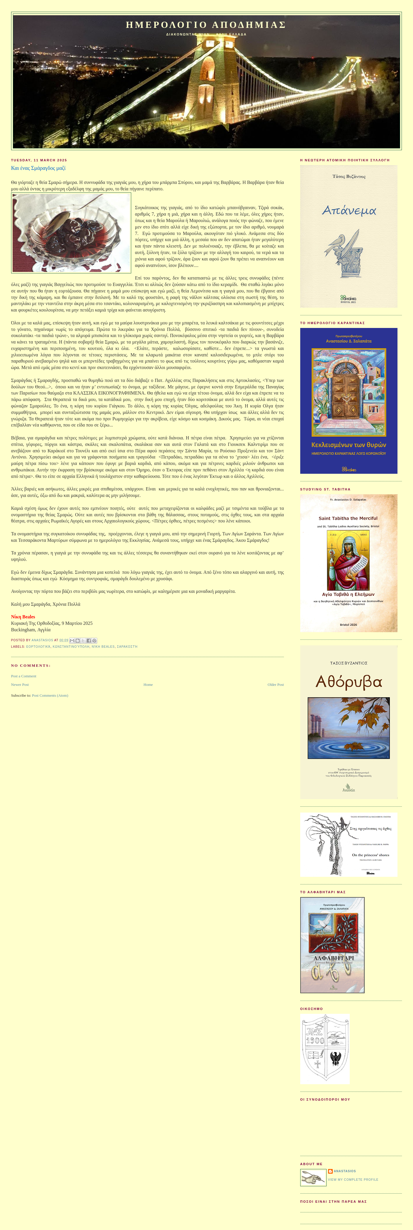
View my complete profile (353, 1179)
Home (148, 684)
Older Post (276, 684)
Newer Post (20, 684)
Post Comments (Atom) (50, 695)
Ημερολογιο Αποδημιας (206, 25)
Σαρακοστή (127, 646)
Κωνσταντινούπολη (71, 646)
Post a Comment (23, 676)
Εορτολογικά (38, 646)
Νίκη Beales (103, 646)
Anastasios (345, 1171)
